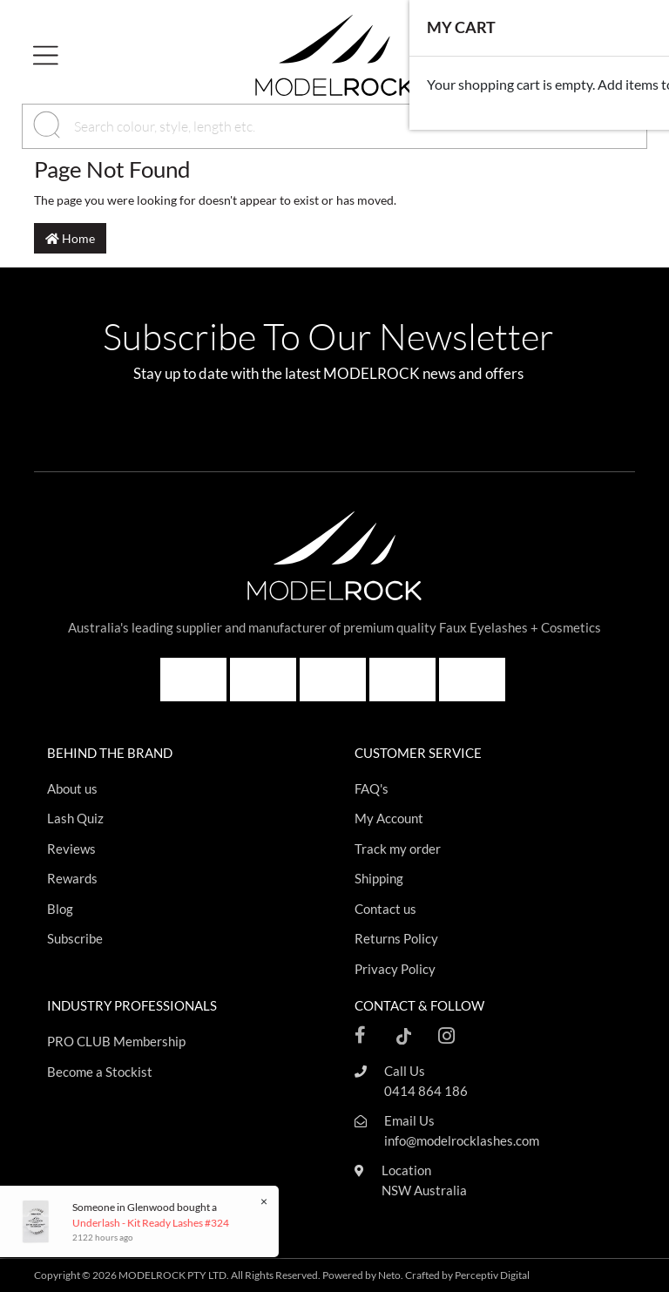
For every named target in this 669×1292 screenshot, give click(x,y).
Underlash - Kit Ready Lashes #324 (149, 1222)
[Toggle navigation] (52, 55)
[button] (92, 54)
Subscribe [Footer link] (75, 938)
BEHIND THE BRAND (109, 753)
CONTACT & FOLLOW (419, 1005)
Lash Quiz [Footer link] (75, 818)
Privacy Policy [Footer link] (395, 969)
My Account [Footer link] (389, 818)
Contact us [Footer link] (385, 909)
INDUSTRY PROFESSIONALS (132, 1005)
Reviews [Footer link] (71, 848)
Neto (389, 1275)
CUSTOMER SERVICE (418, 753)
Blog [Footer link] (60, 909)
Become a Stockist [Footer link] (99, 1071)
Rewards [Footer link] (72, 878)
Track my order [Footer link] (398, 848)
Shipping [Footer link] (379, 878)
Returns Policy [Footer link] (396, 938)
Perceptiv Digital (492, 1275)
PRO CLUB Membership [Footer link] (116, 1041)
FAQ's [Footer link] (372, 788)
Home (70, 238)
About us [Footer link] (72, 788)
